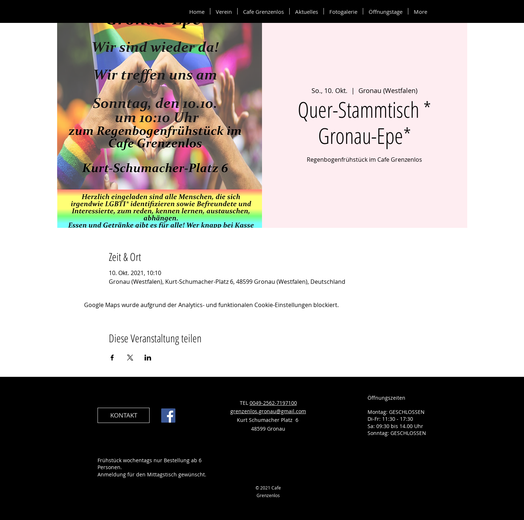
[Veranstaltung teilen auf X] (130, 357)
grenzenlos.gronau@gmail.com (268, 411)
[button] (223, 11)
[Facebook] (168, 415)
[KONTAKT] (124, 415)
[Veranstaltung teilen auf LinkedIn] (147, 357)
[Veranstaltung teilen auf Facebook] (112, 357)
